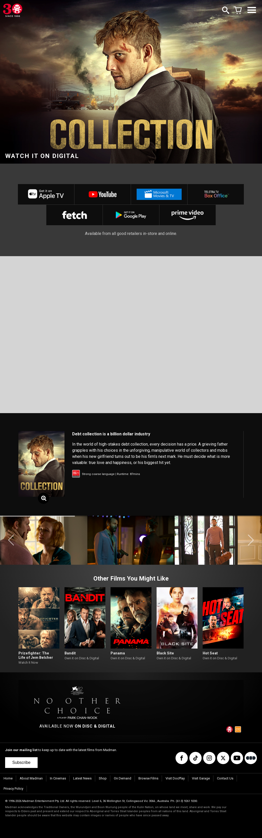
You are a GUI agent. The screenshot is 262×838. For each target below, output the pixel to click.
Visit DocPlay (175, 778)
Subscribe (21, 762)
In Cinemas (58, 778)
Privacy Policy (13, 788)
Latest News (82, 778)
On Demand (122, 778)
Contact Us (225, 778)
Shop (103, 778)
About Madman (31, 778)
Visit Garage (201, 778)
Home (8, 778)
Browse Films (148, 778)
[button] (11, 540)
